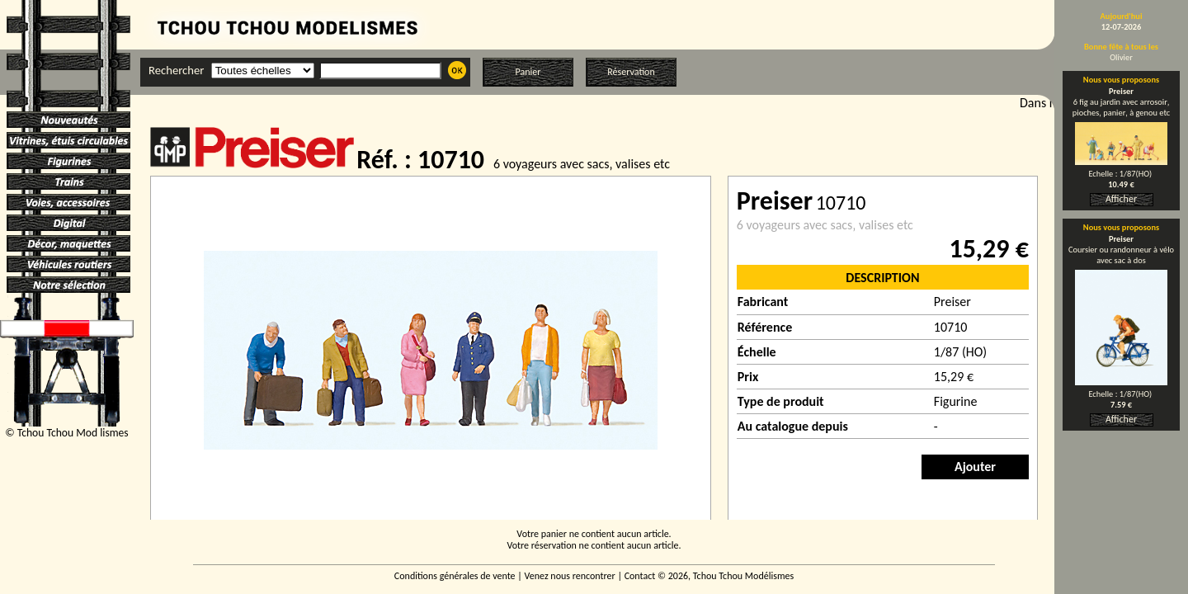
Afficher (1121, 199)
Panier (528, 72)
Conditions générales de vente (455, 576)
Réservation (630, 72)
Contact (640, 576)
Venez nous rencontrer (570, 576)
